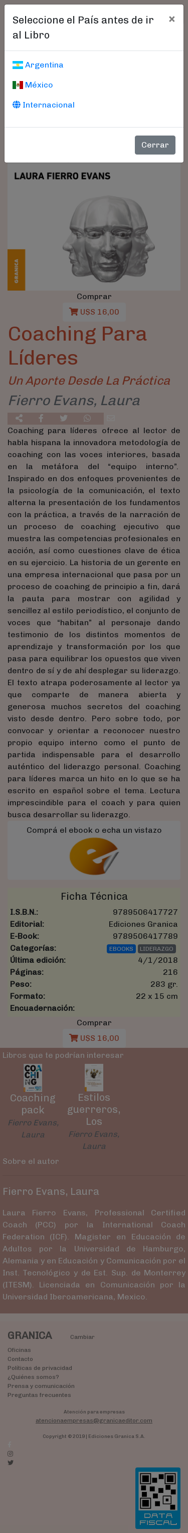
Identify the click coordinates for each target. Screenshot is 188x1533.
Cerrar (155, 145)
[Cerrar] (171, 19)
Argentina (38, 65)
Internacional (44, 105)
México (33, 85)
